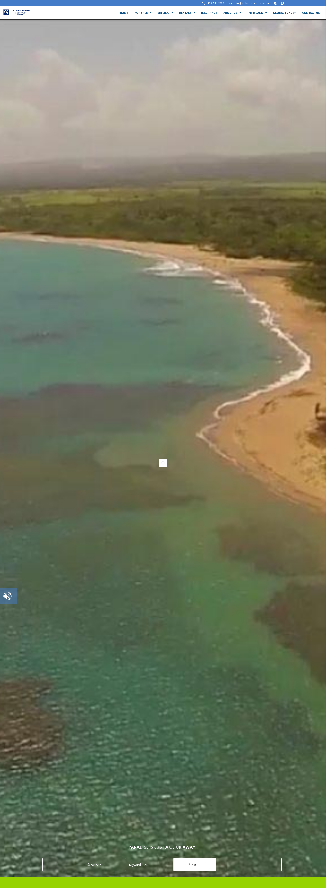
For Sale (141, 12)
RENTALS (185, 12)
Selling (163, 12)
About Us (230, 12)
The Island (255, 12)
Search (195, 864)
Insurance (209, 12)
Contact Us (311, 12)
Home (124, 12)
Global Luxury (284, 12)
